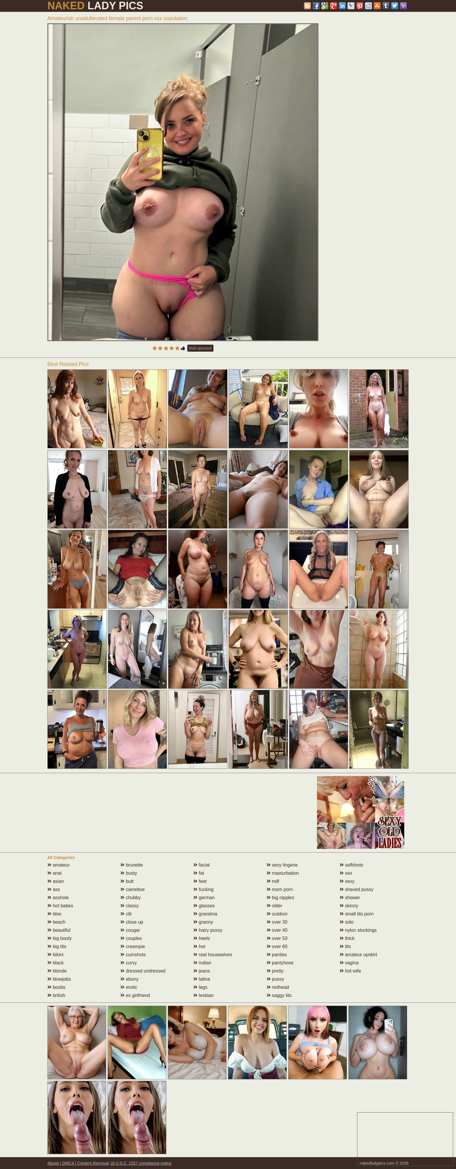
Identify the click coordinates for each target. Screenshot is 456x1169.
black (55, 962)
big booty (59, 938)
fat (198, 873)
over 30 (277, 922)
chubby (130, 897)
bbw (54, 913)
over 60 (277, 946)
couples (131, 938)
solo (347, 922)
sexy (347, 881)
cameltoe (132, 889)
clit (125, 913)
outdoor (277, 913)
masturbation (283, 873)
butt (126, 881)
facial (201, 864)
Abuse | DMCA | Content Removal (78, 1163)
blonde (57, 970)
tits (345, 946)
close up (131, 922)
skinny (349, 905)
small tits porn (357, 913)
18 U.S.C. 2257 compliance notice (141, 1163)
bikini (55, 954)
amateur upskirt (358, 954)
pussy (275, 979)
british (56, 995)
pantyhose (280, 962)
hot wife (350, 970)
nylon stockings (358, 930)
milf (273, 881)
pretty (275, 970)
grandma (205, 913)
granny (203, 922)
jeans (201, 970)
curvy (128, 962)
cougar (130, 930)
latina (201, 979)
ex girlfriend (135, 995)
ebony (129, 979)
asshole (58, 897)
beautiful (58, 930)
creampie (132, 946)
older (274, 905)
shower (350, 897)
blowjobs (59, 979)
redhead (278, 987)
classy (129, 905)
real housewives (212, 954)
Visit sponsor (200, 348)
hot (199, 946)
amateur (58, 864)
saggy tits (279, 995)
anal (54, 873)
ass (53, 889)
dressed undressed (142, 970)
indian (202, 962)
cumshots (133, 954)
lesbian (203, 995)
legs (200, 987)
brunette (131, 864)
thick (347, 938)
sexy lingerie (282, 864)
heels (201, 938)
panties (277, 954)
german (204, 897)
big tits (56, 946)
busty (128, 873)
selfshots (352, 864)
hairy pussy (207, 930)
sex (346, 873)
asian (55, 881)
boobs (56, 987)
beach (56, 922)
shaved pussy (356, 889)
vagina (349, 962)
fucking (203, 889)
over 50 (277, 938)
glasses (204, 905)
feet (199, 881)
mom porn (280, 889)
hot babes (60, 905)
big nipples (280, 897)
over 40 (277, 930)
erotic (128, 987)
